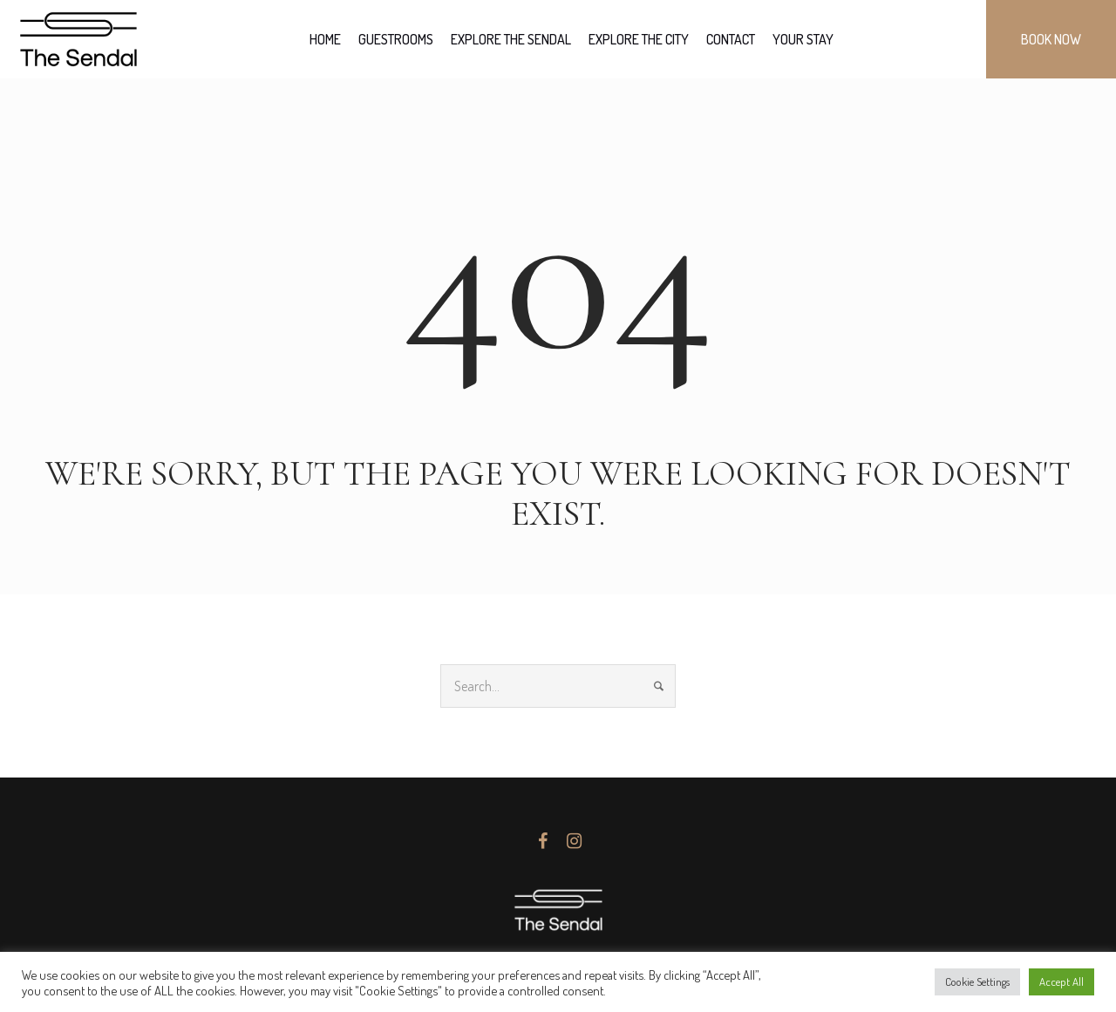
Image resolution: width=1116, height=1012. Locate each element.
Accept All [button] (1061, 981)
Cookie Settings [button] (977, 981)
